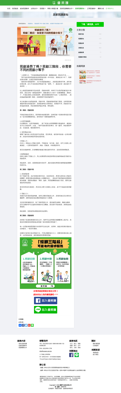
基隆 (79, 343)
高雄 (79, 347)
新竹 (75, 345)
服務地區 (73, 341)
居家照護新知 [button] (79, 8)
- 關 (96, 343)
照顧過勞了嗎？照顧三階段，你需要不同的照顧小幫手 (48, 23)
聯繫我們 (43, 341)
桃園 (71, 345)
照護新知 (30, 23)
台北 (71, 343)
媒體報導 (81, 52)
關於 (93, 341)
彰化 (71, 347)
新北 (75, 343)
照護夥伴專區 (82, 57)
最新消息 (81, 34)
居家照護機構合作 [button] (66, 8)
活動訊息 (81, 48)
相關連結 (73, 351)
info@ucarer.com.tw (45, 351)
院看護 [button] (42, 8)
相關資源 (95, 350)
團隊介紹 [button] (101, 8)
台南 (75, 347)
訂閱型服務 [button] (91, 8)
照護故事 (81, 43)
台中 (79, 345)
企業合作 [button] (34, 8)
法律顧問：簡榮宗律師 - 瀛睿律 (60, 388)
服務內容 (21, 341)
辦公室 (42, 365)
